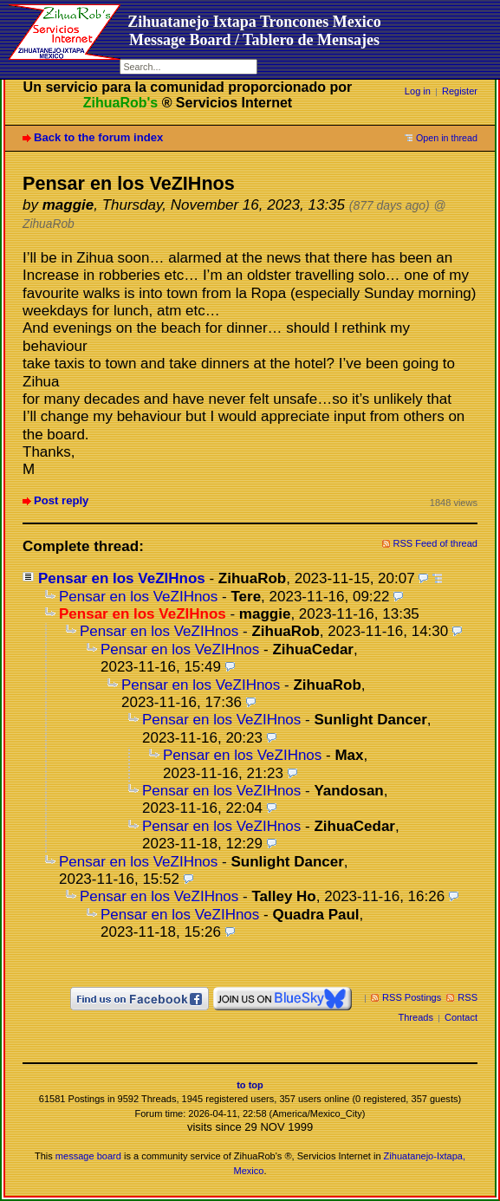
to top (250, 1085)
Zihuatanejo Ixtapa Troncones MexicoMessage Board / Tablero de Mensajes (254, 31)
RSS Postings (411, 997)
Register (459, 91)
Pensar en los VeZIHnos (121, 578)
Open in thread (446, 138)
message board (88, 1156)
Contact (461, 1017)
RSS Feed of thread (435, 543)
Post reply (61, 500)
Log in (418, 91)
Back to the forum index (98, 137)
